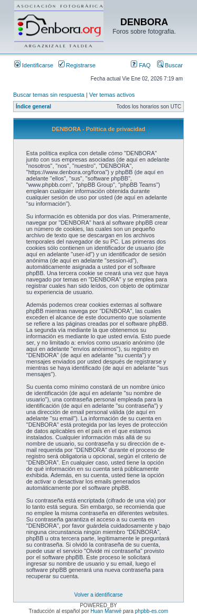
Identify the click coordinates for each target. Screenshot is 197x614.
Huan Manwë (105, 611)
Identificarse (33, 65)
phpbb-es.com (151, 611)
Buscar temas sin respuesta (49, 95)
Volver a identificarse (98, 595)
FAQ (140, 65)
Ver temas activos (112, 95)
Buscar (170, 65)
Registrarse (77, 65)
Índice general (33, 106)
